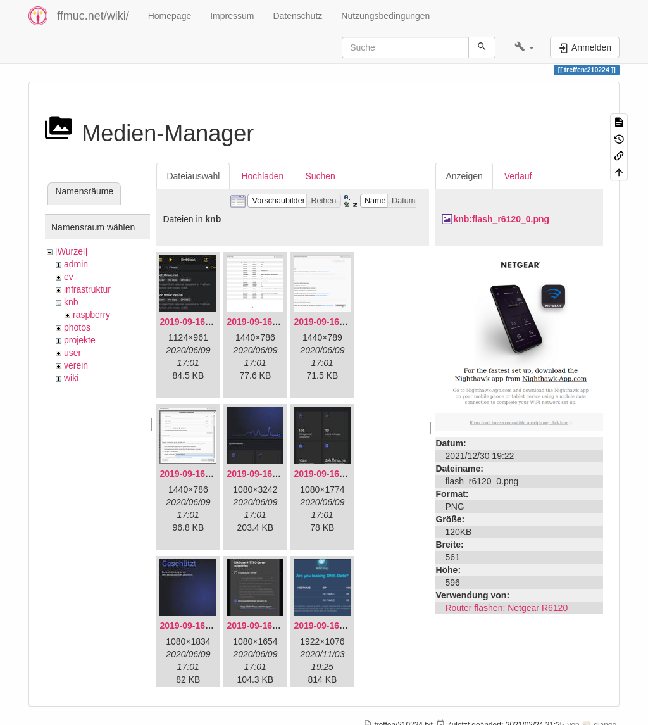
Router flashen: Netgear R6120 (506, 608)
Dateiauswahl (193, 176)
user (72, 353)
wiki (71, 378)
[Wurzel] (71, 251)
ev (68, 277)
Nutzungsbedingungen (385, 16)
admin (76, 264)
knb (71, 302)
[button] (524, 47)
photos (77, 327)
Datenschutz (297, 16)
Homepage (170, 16)
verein (76, 365)
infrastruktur (87, 289)
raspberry (91, 315)
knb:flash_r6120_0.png (501, 219)
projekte (80, 340)
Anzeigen (464, 176)
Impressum (232, 16)
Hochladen (262, 176)
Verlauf (518, 176)
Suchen (320, 176)
